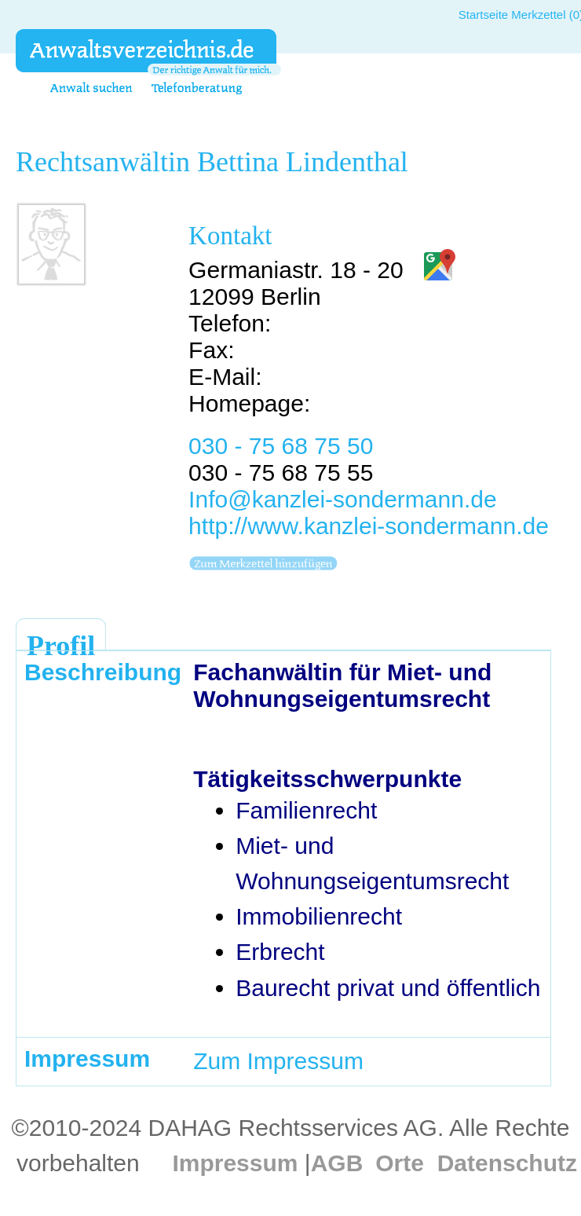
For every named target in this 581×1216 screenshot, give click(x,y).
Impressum (235, 1163)
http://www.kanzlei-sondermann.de (368, 526)
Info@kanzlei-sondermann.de (342, 499)
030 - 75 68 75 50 (280, 446)
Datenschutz (507, 1163)
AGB (337, 1163)
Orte (399, 1163)
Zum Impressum (278, 1061)
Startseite (483, 14)
